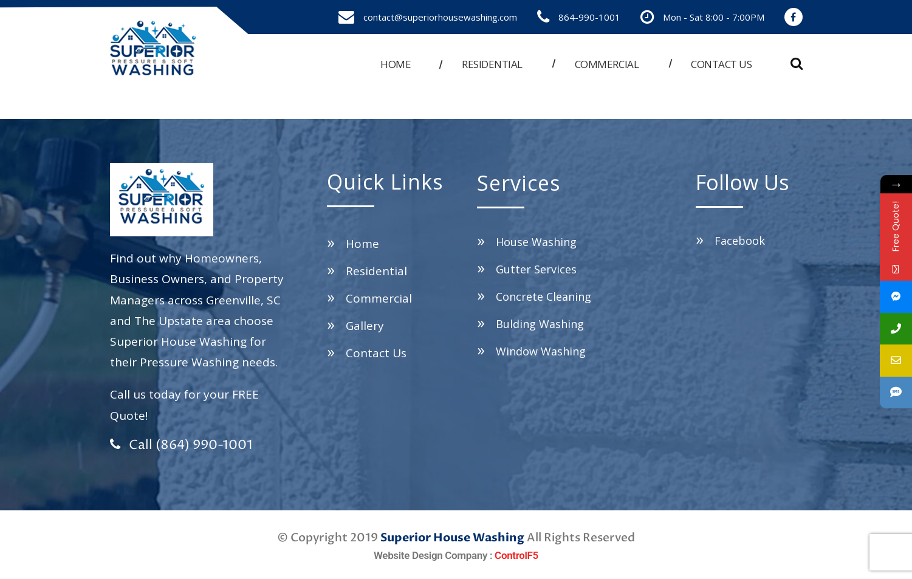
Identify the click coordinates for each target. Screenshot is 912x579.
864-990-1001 (589, 17)
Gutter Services (536, 269)
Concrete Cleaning (543, 296)
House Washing (536, 242)
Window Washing (541, 351)
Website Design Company (430, 555)
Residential (492, 64)
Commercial (607, 64)
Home (395, 64)
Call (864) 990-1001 (181, 445)
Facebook (740, 240)
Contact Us (376, 353)
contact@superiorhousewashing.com (440, 17)
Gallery (365, 326)
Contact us (721, 64)
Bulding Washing (540, 324)
